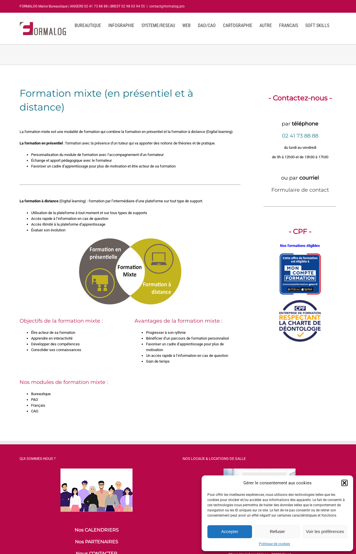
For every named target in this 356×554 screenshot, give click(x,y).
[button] (344, 483)
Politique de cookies (274, 544)
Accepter (229, 531)
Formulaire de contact (300, 190)
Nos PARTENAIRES (96, 542)
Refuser (277, 531)
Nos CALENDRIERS (97, 530)
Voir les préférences (325, 531)
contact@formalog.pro (167, 6)
